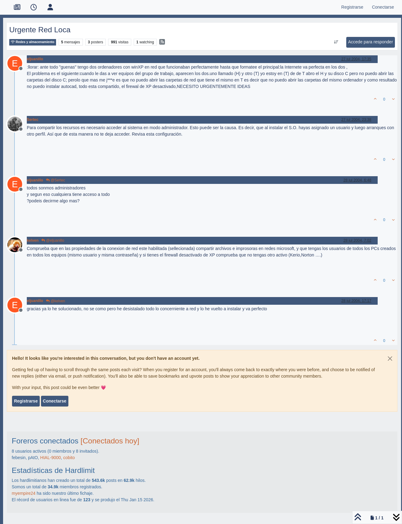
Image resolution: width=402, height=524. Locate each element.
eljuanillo (35, 59)
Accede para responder (370, 41)
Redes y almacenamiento (33, 42)
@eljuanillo (52, 240)
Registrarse (26, 401)
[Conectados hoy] (109, 441)
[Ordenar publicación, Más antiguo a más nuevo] (336, 42)
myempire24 (23, 493)
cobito (69, 457)
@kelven (55, 301)
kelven (33, 240)
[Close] (390, 358)
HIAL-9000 (50, 457)
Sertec (32, 119)
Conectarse (54, 401)
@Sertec (55, 180)
